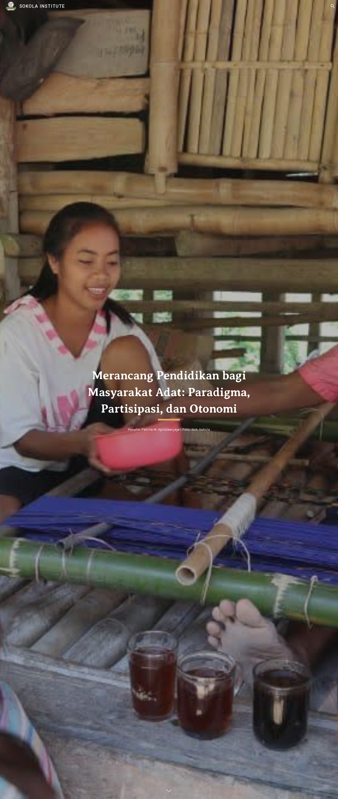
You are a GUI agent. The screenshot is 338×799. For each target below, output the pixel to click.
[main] (169, 394)
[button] (332, 6)
